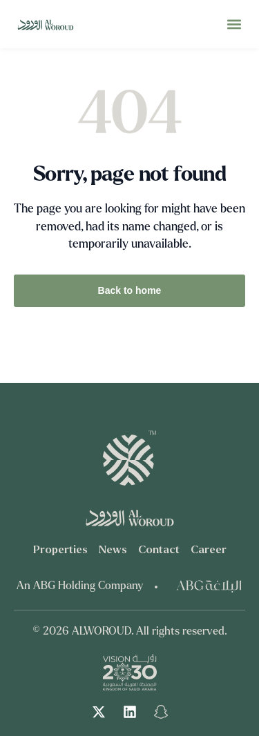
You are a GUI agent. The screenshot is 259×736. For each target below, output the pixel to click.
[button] (233, 24)
